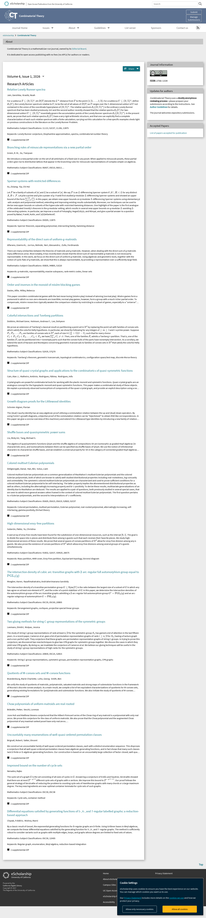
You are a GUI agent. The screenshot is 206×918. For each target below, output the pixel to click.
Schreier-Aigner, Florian (18, 407)
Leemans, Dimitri (15, 627)
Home (106, 873)
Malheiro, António (29, 376)
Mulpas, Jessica (32, 627)
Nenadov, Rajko (14, 771)
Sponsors (156, 28)
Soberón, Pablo (14, 529)
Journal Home (19, 28)
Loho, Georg (43, 678)
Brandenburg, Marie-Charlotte (21, 678)
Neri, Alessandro (52, 245)
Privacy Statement (164, 873)
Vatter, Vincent (30, 740)
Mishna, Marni (31, 820)
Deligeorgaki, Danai (16, 468)
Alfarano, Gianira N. (16, 245)
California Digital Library (12, 885)
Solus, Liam (42, 468)
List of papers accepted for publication (168, 132)
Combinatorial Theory (26, 35)
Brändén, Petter (14, 709)
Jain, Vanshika (14, 95)
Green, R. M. (13, 153)
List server (130, 28)
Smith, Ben (56, 678)
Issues (46, 28)
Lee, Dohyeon (58, 321)
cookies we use (176, 897)
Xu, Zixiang (12, 186)
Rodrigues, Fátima (47, 376)
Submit (193, 12)
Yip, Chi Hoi (24, 186)
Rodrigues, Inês (65, 376)
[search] (199, 3)
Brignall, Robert (14, 740)
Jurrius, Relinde (35, 245)
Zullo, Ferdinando (70, 245)
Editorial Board (79, 48)
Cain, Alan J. (13, 376)
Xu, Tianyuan (26, 153)
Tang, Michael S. (28, 438)
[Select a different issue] (43, 76)
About (72, 28)
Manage (194, 18)
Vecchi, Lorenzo (31, 709)
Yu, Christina (29, 529)
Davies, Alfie (13, 290)
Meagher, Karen (14, 581)
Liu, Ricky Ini (13, 438)
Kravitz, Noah (28, 95)
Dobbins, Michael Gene (18, 321)
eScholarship (8, 35)
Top (201, 864)
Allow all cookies (180, 909)
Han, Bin (31, 468)
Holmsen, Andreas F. (40, 321)
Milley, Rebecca (27, 290)
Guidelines (100, 28)
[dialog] (160, 896)
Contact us (182, 28)
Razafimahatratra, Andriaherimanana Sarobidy (46, 581)
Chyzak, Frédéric (15, 820)
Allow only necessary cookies (139, 909)
